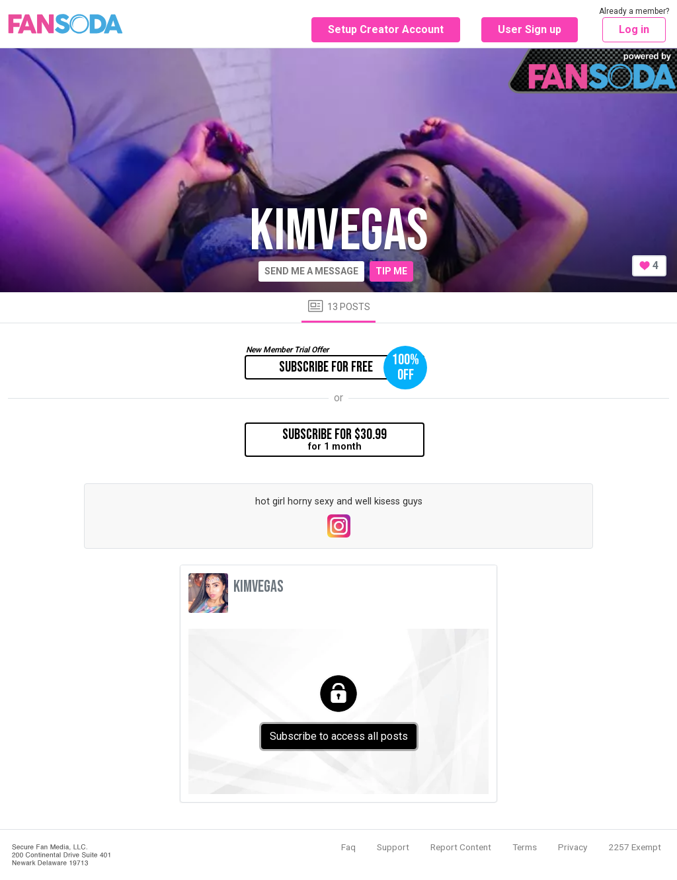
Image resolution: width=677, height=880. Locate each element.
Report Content (460, 847)
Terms (524, 847)
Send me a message (311, 271)
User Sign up (529, 29)
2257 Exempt (634, 847)
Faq (348, 847)
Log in (634, 29)
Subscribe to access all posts (339, 736)
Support (393, 847)
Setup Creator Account (386, 29)
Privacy (572, 847)
